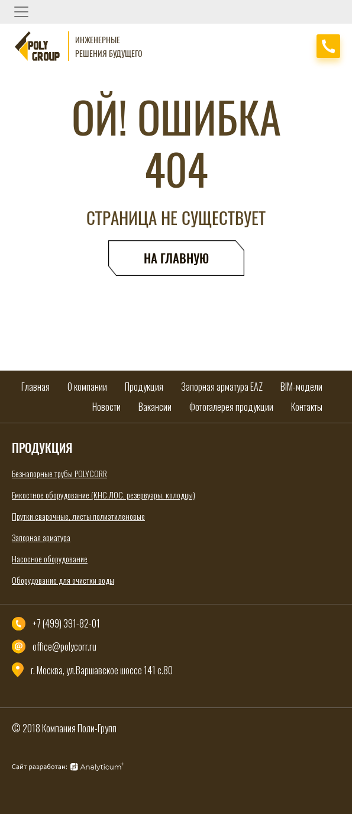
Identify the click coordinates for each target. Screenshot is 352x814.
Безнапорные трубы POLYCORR (59, 473)
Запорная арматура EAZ (222, 386)
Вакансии (155, 407)
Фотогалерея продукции (231, 407)
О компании (87, 386)
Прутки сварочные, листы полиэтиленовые (78, 516)
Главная (35, 386)
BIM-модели (301, 386)
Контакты (306, 407)
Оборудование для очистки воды (63, 580)
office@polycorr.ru (64, 646)
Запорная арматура (41, 537)
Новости (106, 407)
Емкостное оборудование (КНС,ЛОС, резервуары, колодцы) (103, 494)
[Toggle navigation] (21, 12)
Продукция (144, 386)
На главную (176, 258)
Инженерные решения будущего (109, 46)
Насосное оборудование (50, 558)
